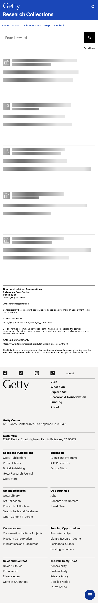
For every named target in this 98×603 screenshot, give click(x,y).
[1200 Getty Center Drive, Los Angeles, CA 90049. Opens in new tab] (34, 424)
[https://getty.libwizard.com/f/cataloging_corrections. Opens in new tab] (28, 322)
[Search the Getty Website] (93, 7)
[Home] (5, 25)
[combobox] (43, 37)
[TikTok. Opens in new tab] (52, 373)
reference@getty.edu (19, 303)
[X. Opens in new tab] (21, 373)
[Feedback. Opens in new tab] (58, 25)
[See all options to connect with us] (70, 373)
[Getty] (11, 6)
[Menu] (90, 595)
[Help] (47, 25)
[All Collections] (32, 25)
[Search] (16, 25)
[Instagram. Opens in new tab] (37, 373)
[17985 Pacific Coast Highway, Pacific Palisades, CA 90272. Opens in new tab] (40, 439)
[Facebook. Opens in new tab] (5, 373)
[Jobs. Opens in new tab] (53, 495)
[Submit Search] (89, 37)
